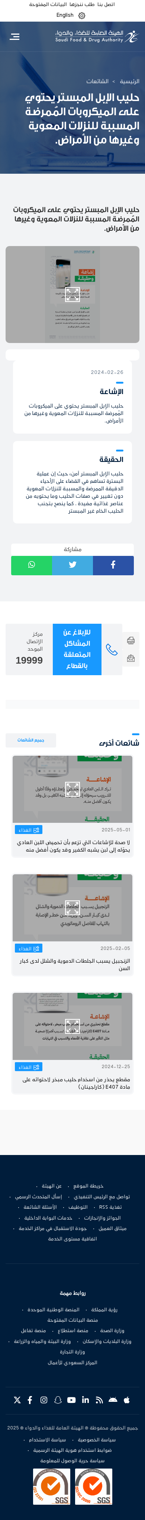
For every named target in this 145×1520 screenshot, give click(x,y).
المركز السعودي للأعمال (72, 1363)
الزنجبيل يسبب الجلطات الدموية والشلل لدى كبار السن (75, 965)
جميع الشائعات (30, 740)
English (65, 15)
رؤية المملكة (104, 1310)
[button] (81, 15)
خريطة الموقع (88, 1186)
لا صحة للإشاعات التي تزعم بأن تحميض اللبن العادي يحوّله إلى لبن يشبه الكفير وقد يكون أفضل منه (73, 846)
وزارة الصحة (112, 1331)
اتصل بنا (106, 5)
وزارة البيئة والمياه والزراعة (42, 1342)
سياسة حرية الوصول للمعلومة (72, 1461)
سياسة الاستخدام (47, 1440)
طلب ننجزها (82, 5)
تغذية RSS (110, 1207)
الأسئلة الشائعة (40, 1207)
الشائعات (97, 81)
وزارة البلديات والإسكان (107, 1342)
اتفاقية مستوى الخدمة (72, 1239)
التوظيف (78, 1207)
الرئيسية (129, 81)
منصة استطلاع (73, 1331)
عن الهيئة (52, 1186)
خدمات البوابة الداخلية (48, 1218)
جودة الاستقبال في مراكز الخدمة (53, 1229)
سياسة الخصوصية (97, 1440)
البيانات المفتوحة (48, 5)
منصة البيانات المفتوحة (72, 1320)
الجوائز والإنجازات (102, 1218)
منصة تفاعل (33, 1331)
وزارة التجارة (72, 1352)
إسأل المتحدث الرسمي (38, 1197)
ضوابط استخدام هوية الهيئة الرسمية (72, 1450)
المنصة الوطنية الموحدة (54, 1310)
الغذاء (25, 830)
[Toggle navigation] (14, 36)
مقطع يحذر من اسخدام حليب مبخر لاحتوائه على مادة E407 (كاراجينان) (76, 1083)
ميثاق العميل (113, 1229)
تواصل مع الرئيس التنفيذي (102, 1197)
